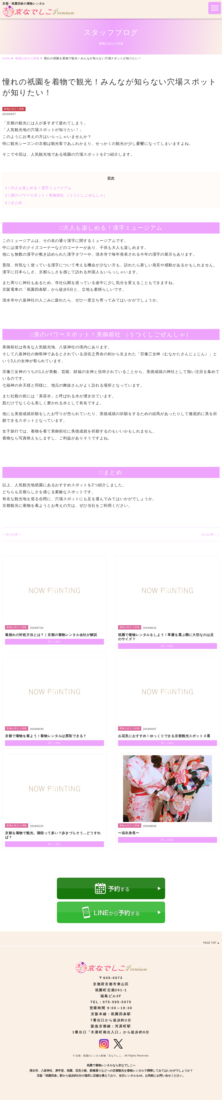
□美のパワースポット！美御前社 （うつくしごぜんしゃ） (56, 195)
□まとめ (13, 203)
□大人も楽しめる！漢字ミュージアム (38, 188)
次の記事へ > (210, 534)
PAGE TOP (210, 942)
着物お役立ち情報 (14, 109)
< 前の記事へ (12, 534)
